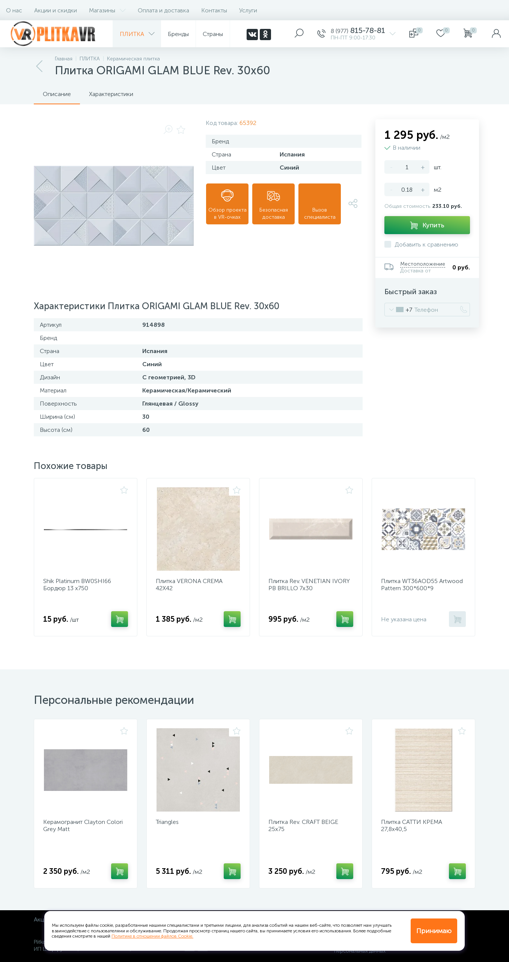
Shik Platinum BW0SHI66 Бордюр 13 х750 (77, 584)
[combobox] (398, 309)
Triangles (167, 821)
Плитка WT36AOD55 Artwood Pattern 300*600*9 (422, 584)
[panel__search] (299, 33)
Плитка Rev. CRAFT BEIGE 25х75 (303, 825)
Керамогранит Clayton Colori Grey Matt (83, 825)
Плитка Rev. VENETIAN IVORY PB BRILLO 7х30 (308, 584)
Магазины (107, 10)
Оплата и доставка (163, 10)
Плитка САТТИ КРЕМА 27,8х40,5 (411, 825)
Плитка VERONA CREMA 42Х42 (189, 584)
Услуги (248, 10)
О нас (14, 10)
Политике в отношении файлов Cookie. (152, 936)
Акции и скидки (55, 10)
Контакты (214, 10)
